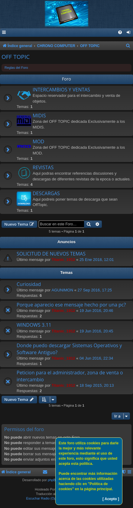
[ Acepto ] (110, 499)
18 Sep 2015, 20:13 (96, 385)
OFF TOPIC (16, 57)
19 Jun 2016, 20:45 (96, 331)
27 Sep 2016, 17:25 (95, 290)
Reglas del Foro (16, 67)
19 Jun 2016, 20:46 (96, 310)
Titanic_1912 (63, 259)
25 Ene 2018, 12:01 (96, 259)
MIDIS (39, 115)
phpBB (53, 480)
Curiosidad (29, 284)
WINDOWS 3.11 (34, 325)
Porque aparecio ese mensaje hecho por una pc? (71, 304)
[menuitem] (129, 33)
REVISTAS (43, 167)
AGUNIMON (62, 290)
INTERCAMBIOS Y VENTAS (61, 89)
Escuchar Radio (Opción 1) (46, 498)
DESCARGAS (46, 193)
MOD (38, 141)
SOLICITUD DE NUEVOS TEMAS (51, 253)
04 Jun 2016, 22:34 (96, 358)
